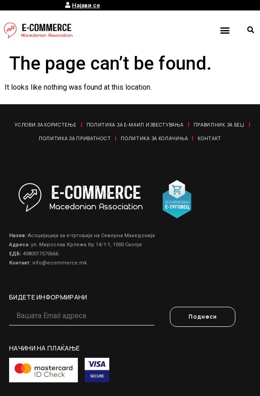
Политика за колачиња (154, 138)
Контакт (209, 138)
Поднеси (203, 316)
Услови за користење (45, 125)
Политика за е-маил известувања (135, 125)
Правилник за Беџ (219, 125)
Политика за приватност (75, 138)
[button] (224, 29)
